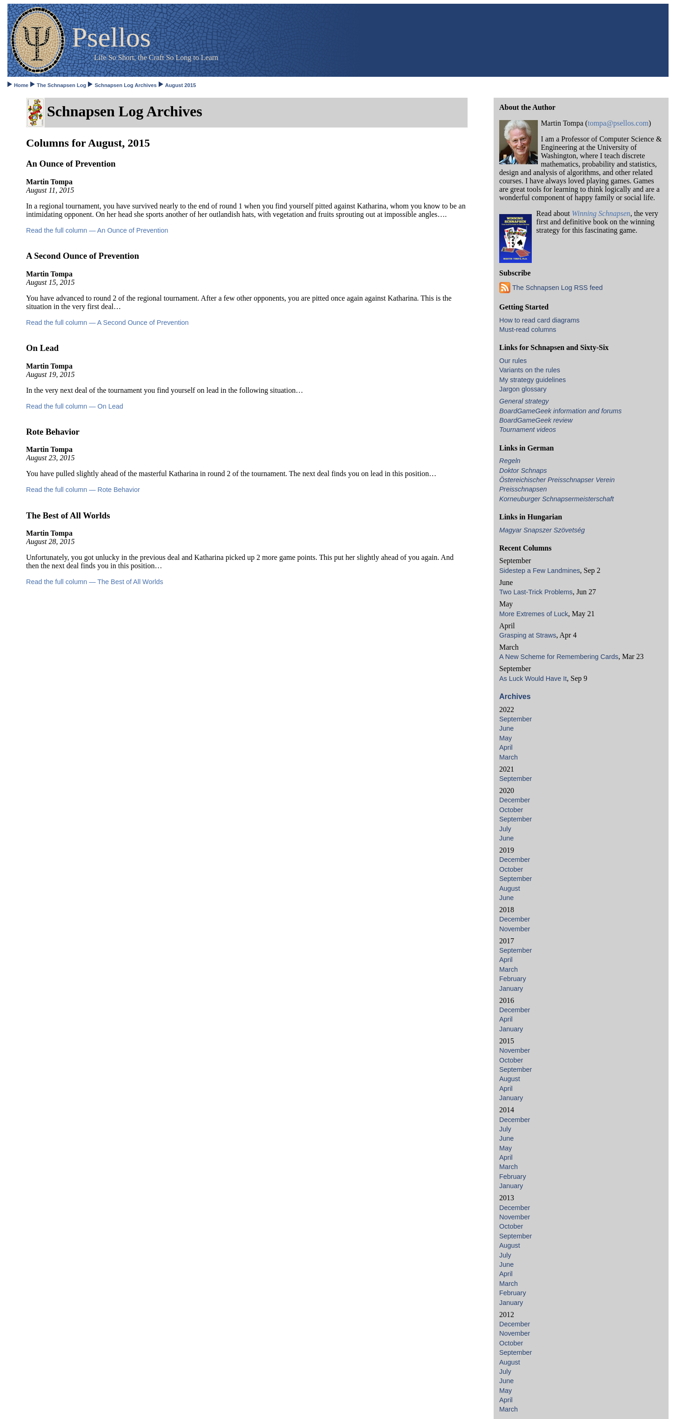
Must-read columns (527, 329)
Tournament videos (527, 429)
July (505, 829)
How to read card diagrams (539, 320)
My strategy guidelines (532, 379)
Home (21, 85)
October (511, 810)
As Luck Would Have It (533, 678)
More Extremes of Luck (533, 614)
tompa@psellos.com (618, 123)
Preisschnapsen (523, 489)
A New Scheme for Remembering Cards (558, 656)
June (506, 728)
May (505, 738)
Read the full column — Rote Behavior (83, 489)
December (514, 800)
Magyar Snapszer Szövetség (542, 530)
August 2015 (180, 85)
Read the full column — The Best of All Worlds (94, 581)
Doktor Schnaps (523, 470)
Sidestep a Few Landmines (539, 570)
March (508, 757)
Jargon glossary (523, 389)
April (506, 747)
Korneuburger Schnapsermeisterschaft (556, 499)
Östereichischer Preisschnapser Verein (557, 480)
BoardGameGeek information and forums (560, 411)
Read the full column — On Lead (74, 406)
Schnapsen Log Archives (125, 85)
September (515, 719)
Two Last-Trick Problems (536, 592)
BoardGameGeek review (536, 420)
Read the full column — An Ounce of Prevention (97, 230)
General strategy (524, 401)
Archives (515, 696)
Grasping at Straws (527, 635)
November (514, 929)
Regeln (510, 460)
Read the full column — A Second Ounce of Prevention (107, 322)
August (509, 888)
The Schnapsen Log (61, 85)
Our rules (513, 360)
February (512, 978)
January (511, 988)
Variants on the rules (529, 370)
